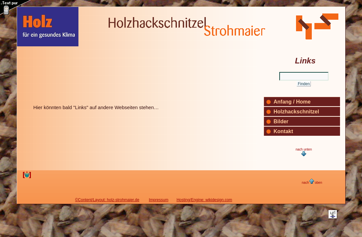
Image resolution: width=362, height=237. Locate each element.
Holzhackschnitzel (296, 111)
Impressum (158, 200)
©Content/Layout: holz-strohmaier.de (107, 200)
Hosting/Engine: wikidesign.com (204, 200)
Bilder (281, 121)
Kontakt (283, 131)
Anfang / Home (292, 102)
